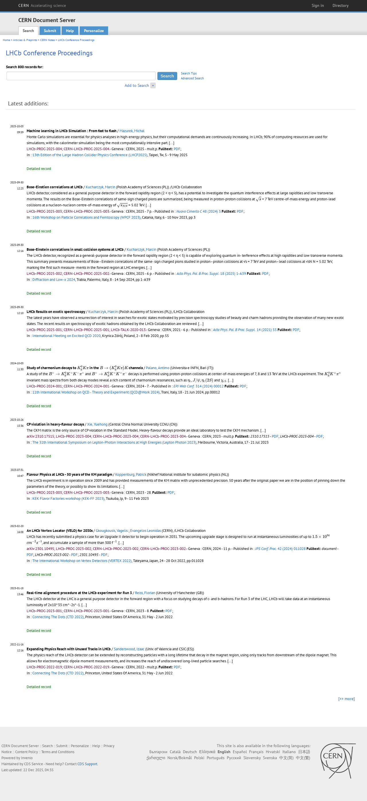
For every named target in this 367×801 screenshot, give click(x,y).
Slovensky (252, 757)
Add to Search (137, 85)
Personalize (94, 30)
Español (240, 751)
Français (256, 751)
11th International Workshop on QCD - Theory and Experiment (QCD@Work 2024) (96, 392)
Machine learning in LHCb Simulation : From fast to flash (71, 130)
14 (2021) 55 (245, 329)
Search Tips (189, 73)
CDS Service (33, 763)
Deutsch (190, 751)
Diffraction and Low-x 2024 (53, 279)
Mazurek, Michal (132, 130)
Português (216, 757)
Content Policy (26, 751)
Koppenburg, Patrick (130, 474)
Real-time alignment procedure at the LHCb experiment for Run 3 (79, 592)
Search (28, 30)
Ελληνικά (207, 751)
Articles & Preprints (25, 40)
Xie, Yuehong (97, 424)
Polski (199, 757)
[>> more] (346, 698)
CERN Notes (47, 40)
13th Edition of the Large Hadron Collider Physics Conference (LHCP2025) (89, 154)
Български (158, 751)
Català (175, 751)
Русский (234, 757)
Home (6, 40)
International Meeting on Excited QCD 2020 (66, 335)
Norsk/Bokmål (179, 757)
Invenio (27, 757)
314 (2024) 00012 (198, 386)
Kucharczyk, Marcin (100, 187)
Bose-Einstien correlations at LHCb (55, 187)
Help (70, 30)
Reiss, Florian (145, 592)
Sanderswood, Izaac (129, 649)
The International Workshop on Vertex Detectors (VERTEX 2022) (82, 560)
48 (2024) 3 (198, 211)
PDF (177, 148)
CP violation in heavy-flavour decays (55, 424)
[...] (171, 142)
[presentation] (169, 193)
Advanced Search (192, 78)
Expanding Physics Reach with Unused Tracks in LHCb (69, 649)
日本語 (304, 751)
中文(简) (286, 757)
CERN (42, 5)
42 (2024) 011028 (280, 548)
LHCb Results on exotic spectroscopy (56, 311)
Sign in (318, 5)
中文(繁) (303, 757)
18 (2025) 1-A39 (211, 273)
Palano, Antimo (157, 367)
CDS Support (87, 763)
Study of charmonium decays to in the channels (85, 367)
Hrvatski (273, 751)
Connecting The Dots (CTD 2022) (58, 616)
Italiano (289, 751)
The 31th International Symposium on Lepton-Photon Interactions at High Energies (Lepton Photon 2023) (114, 442)
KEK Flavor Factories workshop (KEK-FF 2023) (68, 498)
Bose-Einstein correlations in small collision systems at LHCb (75, 249)
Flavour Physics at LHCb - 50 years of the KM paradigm (69, 474)
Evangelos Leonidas (145, 530)
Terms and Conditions (57, 751)
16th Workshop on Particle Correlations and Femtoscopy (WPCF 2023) (86, 217)
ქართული (156, 757)
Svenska (270, 757)
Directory (341, 5)
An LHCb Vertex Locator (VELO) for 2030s (60, 530)
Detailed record (39, 168)
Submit (50, 30)
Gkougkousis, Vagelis (112, 530)
